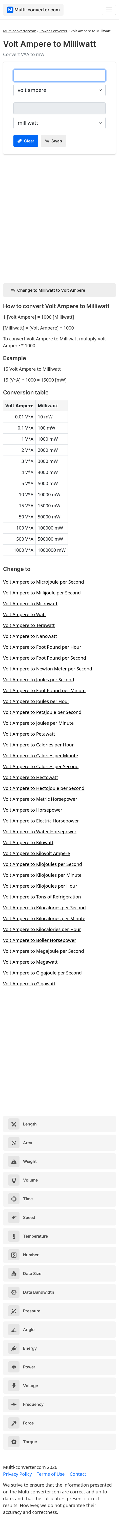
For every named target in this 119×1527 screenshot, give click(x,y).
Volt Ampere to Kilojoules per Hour (40, 886)
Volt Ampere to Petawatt (29, 734)
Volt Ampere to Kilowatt (28, 842)
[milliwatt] (59, 108)
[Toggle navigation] (109, 10)
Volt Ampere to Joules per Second (38, 680)
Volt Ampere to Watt (24, 614)
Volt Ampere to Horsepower (32, 810)
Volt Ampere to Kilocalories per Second (44, 908)
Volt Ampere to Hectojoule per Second (43, 788)
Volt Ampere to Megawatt (30, 962)
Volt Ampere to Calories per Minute (40, 756)
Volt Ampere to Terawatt (29, 625)
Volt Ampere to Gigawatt (29, 984)
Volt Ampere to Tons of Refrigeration (42, 897)
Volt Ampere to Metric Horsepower (40, 799)
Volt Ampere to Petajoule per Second (42, 712)
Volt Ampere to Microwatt (30, 603)
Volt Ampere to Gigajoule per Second (42, 973)
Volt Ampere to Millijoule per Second (42, 593)
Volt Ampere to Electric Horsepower (41, 821)
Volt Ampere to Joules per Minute (38, 723)
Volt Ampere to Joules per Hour (36, 701)
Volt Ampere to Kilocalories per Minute (44, 918)
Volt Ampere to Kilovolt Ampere (36, 853)
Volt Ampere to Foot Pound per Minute (44, 690)
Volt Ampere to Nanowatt (30, 636)
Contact (78, 1474)
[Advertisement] (59, 218)
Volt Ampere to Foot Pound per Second (44, 658)
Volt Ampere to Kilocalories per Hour (42, 929)
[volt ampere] (59, 75)
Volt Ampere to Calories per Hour (38, 745)
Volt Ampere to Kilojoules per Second (42, 864)
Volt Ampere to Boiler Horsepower (39, 940)
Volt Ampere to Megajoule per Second (43, 951)
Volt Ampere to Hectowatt (30, 777)
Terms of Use (51, 1474)
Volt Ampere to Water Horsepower (39, 832)
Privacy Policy (17, 1474)
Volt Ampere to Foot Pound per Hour (42, 647)
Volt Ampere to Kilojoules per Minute (42, 875)
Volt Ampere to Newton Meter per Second (47, 669)
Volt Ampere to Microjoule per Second (43, 582)
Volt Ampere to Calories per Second (40, 766)
